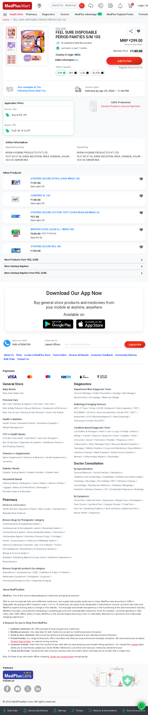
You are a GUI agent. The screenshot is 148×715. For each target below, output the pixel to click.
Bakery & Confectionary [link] (24, 487)
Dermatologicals (10, 549)
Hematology (94, 397)
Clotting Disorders (94, 448)
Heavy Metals (134, 448)
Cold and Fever (94, 500)
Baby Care (19, 393)
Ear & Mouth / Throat (50, 545)
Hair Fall (78, 508)
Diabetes (125, 435)
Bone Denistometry (106, 412)
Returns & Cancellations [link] (105, 710)
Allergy (77, 435)
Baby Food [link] (7, 393)
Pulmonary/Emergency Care (16, 580)
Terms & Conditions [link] (135, 710)
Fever (116, 435)
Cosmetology (80, 485)
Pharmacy (31, 14)
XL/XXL (96, 73)
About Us (9, 355)
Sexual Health (80, 513)
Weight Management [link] (13, 427)
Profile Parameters (102, 393)
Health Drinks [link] (9, 423)
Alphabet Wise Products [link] (14, 513)
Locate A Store (37, 355)
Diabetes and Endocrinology (129, 477)
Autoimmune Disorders (122, 452)
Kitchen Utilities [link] (56, 483)
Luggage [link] (7, 487)
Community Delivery (126, 355)
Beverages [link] (42, 487)
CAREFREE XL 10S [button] (40, 195)
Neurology (90, 481)
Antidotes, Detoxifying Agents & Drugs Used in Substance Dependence (37, 557)
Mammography (124, 408)
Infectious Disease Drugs (37, 536)
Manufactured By (15, 147)
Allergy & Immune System (15, 553)
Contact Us (23, 359)
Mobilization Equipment (14, 576)
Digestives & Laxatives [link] (30, 442)
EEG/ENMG (79, 412)
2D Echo (91, 412)
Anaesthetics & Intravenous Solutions (38, 549)
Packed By (82, 147)
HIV (131, 440)
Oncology (56, 536)
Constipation (135, 500)
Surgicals (45, 576)
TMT (136, 408)
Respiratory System (52, 528)
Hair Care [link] (49, 404)
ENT (113, 481)
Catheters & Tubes (49, 572)
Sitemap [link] (62, 710)
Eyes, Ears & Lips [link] (11, 412)
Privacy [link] (79, 710)
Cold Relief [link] (30, 438)
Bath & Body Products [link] (13, 408)
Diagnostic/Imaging (41, 580)
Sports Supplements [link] (12, 457)
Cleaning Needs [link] (10, 483)
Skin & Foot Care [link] (10, 442)
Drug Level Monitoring (115, 448)
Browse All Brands (79, 355)
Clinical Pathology (82, 393)
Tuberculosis (80, 444)
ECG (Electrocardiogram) (99, 416)
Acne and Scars (113, 508)
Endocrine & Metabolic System (41, 540)
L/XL (83, 73)
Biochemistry (80, 397)
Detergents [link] (25, 483)
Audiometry (79, 416)
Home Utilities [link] (39, 483)
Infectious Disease (83, 452)
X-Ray (92, 408)
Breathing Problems (93, 508)
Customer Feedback (102, 355)
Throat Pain (127, 504)
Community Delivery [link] (38, 710)
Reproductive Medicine (99, 485)
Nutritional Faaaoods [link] (47, 423)
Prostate (110, 440)
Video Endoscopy (121, 416)
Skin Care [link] (7, 404)
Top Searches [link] (59, 509)
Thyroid (86, 435)
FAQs (19, 355)
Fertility (124, 431)
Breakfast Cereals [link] (26, 423)
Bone (134, 435)
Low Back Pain (95, 504)
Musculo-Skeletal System (39, 532)
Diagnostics (49, 14)
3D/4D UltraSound (105, 408)
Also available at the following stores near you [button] (32, 89)
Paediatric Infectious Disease (88, 489)
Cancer (89, 440)
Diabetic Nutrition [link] (35, 472)
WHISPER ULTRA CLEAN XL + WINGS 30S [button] (52, 229)
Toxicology (78, 448)
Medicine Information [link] (14, 505)
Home (6, 19)
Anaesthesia (9, 572)
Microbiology (128, 393)
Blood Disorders (101, 452)
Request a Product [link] (28, 509)
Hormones (59, 532)
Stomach (78, 456)
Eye (36, 545)
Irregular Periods (112, 504)
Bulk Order (9, 359)
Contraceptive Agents (13, 536)
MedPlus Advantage (88, 14)
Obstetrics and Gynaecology (87, 477)
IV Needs (64, 572)
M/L (71, 73)
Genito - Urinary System (14, 540)
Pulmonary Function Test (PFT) (89, 421)
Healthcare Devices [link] (52, 442)
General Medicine (82, 472)
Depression (108, 500)
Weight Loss (122, 500)
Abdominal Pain (130, 508)
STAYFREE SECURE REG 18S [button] (46, 246)
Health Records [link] (10, 509)
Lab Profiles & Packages (85, 431)
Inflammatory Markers (95, 456)
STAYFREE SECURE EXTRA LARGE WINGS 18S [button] (55, 178)
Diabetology (108, 477)
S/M (59, 73)
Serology (117, 393)
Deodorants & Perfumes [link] (54, 408)
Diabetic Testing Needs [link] (14, 472)
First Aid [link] (7, 438)
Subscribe (135, 344)
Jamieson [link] (7, 461)
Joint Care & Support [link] (47, 438)
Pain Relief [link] (18, 438)
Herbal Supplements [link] (55, 457)
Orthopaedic (33, 576)
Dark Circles (80, 504)
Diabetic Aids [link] (52, 472)
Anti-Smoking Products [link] (13, 446)
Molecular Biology (110, 397)
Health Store (13, 14)
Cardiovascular (24, 572)
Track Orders (60, 355)
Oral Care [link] (38, 404)
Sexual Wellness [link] (33, 408)
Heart (101, 431)
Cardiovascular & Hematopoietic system (22, 528)
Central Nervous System (14, 532)
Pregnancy (122, 440)
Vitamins (96, 435)
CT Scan (84, 408)
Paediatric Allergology (122, 485)
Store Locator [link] (45, 509)
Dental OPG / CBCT (126, 412)
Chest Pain (79, 500)
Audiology (139, 489)
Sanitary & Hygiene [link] (23, 404)
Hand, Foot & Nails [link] (55, 412)
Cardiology (79, 481)
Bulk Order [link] (13, 710)
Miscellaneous (10, 561)
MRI (76, 408)
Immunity (79, 440)
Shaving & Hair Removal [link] (32, 412)
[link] (17, 5)
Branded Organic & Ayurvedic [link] (17, 491)
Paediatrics (116, 472)
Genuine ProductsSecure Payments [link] (120, 106)
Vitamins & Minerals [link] (34, 457)
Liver (109, 431)
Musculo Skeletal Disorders (125, 444)
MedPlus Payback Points (120, 14)
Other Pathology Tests (99, 444)
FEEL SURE (61, 28)
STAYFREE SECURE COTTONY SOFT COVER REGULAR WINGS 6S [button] (65, 212)
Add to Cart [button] (124, 60)
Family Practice (100, 472)
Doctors (65, 14)
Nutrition (29, 545)
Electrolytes (113, 456)
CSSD (35, 572)
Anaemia (107, 435)
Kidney (133, 431)
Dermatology (103, 481)
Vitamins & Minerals (13, 545)
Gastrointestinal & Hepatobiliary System (21, 524)
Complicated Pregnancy (121, 489)
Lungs (116, 431)
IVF (106, 489)
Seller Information (66, 60)
